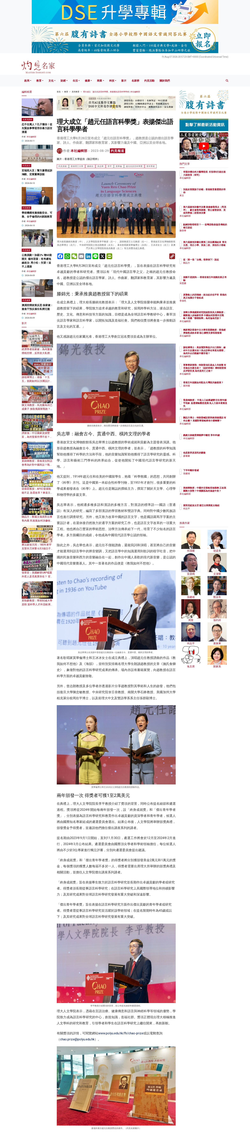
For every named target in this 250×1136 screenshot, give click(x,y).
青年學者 (151, 166)
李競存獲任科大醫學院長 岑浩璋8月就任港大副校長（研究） (214, 175)
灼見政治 (26, 166)
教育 (38, 80)
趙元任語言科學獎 (134, 166)
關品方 (205, 265)
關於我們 (165, 80)
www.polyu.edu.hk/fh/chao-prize (120, 1033)
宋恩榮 (205, 283)
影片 (123, 80)
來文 (204, 195)
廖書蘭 (205, 456)
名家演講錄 (27, 119)
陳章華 (205, 233)
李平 (110, 166)
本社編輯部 (79, 151)
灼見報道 (117, 151)
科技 (111, 80)
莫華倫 (119, 166)
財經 (63, 80)
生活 (75, 80)
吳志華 (100, 166)
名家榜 (135, 80)
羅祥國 (205, 388)
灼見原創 (63, 166)
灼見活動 (149, 80)
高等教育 (75, 92)
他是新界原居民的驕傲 (213, 452)
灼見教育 (26, 208)
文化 (51, 80)
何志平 (205, 511)
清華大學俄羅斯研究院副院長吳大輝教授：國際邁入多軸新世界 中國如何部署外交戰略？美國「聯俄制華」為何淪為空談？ (214, 318)
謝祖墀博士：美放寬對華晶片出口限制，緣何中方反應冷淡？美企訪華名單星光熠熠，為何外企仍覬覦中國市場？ (214, 353)
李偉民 (205, 303)
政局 (26, 80)
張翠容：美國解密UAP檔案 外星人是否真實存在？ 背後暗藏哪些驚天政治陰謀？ (37, 576)
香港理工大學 (77, 166)
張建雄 (205, 473)
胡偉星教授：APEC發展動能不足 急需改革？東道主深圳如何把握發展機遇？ (37, 492)
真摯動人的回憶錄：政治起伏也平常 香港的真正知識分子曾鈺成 (214, 297)
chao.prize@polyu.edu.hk (77, 1039)
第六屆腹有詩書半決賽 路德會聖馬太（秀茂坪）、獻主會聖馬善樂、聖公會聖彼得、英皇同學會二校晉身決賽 (214, 213)
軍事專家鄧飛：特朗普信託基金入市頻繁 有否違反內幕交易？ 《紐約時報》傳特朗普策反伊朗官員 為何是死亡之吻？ (214, 371)
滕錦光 (90, 166)
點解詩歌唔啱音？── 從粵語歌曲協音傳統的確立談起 (214, 227)
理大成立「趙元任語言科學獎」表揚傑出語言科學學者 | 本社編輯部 (111, 92)
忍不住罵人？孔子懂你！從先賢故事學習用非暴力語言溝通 (37, 128)
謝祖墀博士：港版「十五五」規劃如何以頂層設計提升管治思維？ (37, 381)
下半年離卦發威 (209, 470)
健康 (87, 80)
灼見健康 (26, 300)
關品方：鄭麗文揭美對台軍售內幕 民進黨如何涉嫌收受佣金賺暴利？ (37, 520)
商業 (99, 80)
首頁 (59, 92)
